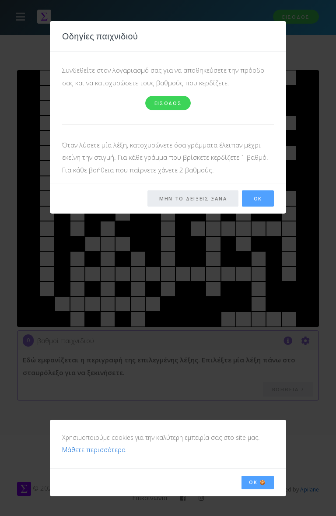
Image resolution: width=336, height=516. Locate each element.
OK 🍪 (257, 480)
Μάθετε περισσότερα (94, 448)
